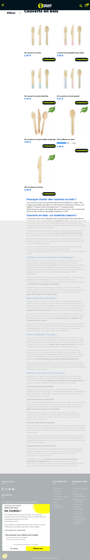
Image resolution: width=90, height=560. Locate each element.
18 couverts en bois (32, 53)
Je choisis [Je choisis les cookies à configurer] (14, 549)
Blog (56, 502)
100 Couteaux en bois (33, 187)
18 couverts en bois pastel (68, 96)
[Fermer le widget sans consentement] (12, 505)
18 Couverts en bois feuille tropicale (39, 139)
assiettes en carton (34, 272)
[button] (4, 556)
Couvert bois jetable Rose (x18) (70, 53)
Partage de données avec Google (16, 537)
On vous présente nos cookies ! (16, 539)
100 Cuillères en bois (66, 139)
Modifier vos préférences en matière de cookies (80, 520)
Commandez (49, 59)
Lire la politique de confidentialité (15, 530)
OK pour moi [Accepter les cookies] (38, 549)
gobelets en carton (61, 272)
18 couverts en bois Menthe (36, 96)
